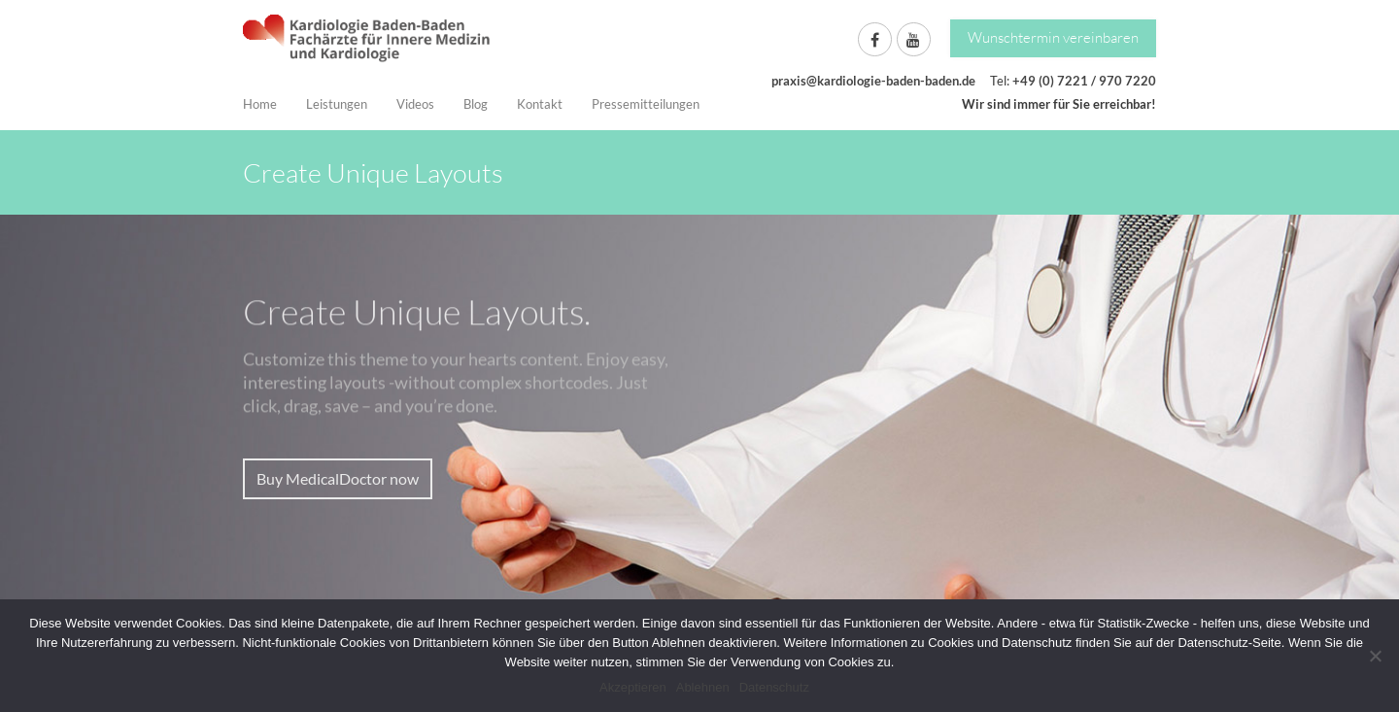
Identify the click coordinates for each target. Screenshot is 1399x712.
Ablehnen (703, 687)
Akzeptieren (632, 687)
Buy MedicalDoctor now (337, 478)
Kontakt (540, 104)
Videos (415, 104)
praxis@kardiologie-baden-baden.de (873, 80)
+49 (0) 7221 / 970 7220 (1084, 80)
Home (260, 104)
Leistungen (336, 104)
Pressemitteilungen (646, 104)
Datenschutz (774, 687)
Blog (475, 104)
